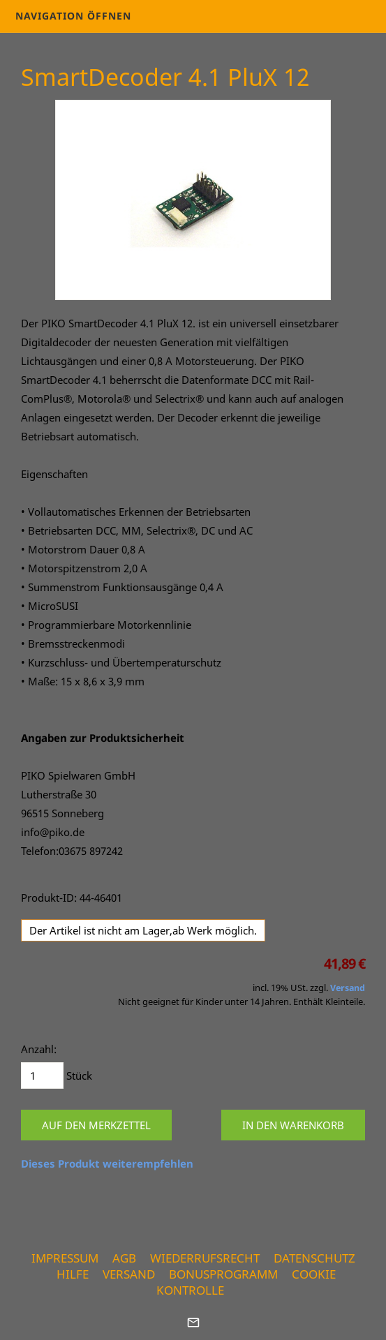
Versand (347, 988)
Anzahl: (39, 1049)
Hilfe (73, 1274)
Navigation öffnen (73, 15)
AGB (124, 1258)
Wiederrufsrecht (205, 1258)
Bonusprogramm (223, 1274)
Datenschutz (314, 1258)
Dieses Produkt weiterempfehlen (107, 1163)
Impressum (64, 1258)
